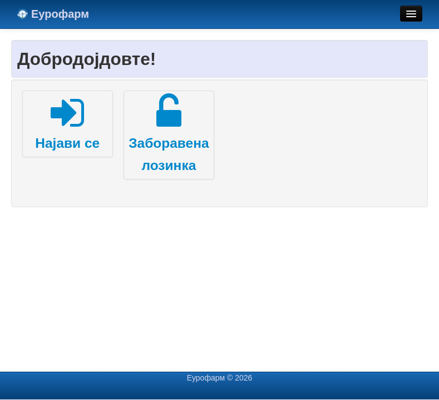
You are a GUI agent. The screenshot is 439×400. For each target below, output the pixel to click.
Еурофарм (53, 14)
